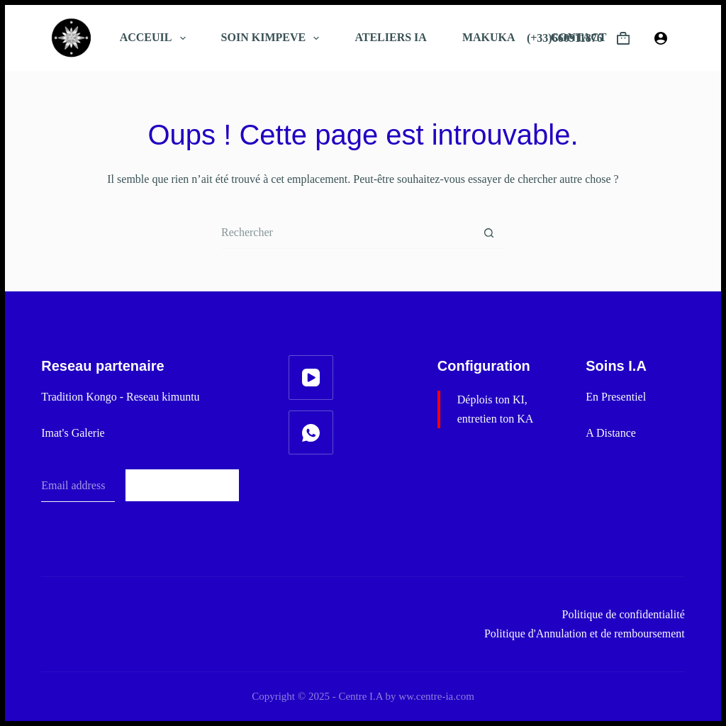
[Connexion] (660, 38)
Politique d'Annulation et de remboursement (584, 633)
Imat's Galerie (73, 433)
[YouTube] (311, 377)
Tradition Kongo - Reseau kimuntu (120, 397)
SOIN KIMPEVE (273, 38)
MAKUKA (488, 37)
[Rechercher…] (347, 233)
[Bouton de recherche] (489, 233)
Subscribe (182, 485)
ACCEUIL (155, 38)
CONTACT (579, 37)
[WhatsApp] (311, 433)
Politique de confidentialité (623, 614)
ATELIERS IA (390, 37)
